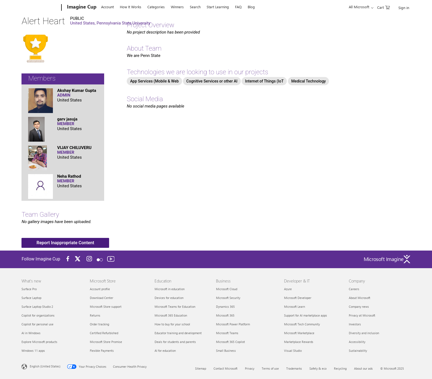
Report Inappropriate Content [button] (65, 242)
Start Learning (218, 6)
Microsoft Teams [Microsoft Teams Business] (227, 333)
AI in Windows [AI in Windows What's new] (30, 333)
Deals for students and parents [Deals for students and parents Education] (175, 342)
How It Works (130, 6)
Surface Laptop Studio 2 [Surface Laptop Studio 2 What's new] (37, 306)
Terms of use (270, 368)
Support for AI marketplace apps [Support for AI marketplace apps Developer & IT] (305, 315)
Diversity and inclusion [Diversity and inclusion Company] (364, 333)
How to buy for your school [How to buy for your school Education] (172, 324)
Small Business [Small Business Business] (226, 350)
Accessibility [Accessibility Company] (357, 342)
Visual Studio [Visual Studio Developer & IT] (293, 350)
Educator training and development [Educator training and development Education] (178, 333)
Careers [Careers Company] (354, 289)
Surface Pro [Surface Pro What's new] (29, 289)
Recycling (340, 368)
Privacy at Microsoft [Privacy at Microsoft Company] (362, 315)
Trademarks (294, 368)
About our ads (363, 368)
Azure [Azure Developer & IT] (288, 289)
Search (195, 6)
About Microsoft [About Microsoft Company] (359, 298)
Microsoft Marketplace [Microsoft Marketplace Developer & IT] (299, 333)
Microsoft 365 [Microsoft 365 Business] (225, 315)
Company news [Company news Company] (359, 306)
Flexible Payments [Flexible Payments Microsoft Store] (102, 350)
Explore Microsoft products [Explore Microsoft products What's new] (39, 342)
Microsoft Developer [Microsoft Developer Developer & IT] (297, 298)
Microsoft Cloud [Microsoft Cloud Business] (226, 289)
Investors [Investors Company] (355, 324)
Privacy (249, 368)
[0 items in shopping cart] (383, 7)
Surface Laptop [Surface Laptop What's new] (31, 298)
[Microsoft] (40, 7)
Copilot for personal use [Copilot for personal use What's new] (37, 324)
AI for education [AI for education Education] (165, 350)
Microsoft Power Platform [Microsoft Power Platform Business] (233, 324)
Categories (156, 6)
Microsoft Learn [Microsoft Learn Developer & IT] (294, 306)
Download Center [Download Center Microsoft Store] (101, 298)
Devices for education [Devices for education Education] (169, 298)
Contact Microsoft (225, 368)
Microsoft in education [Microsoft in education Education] (170, 289)
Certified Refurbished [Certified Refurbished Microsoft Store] (104, 333)
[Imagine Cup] (81, 7)
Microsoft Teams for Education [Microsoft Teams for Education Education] (175, 306)
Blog (251, 6)
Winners (177, 6)
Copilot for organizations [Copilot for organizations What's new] (38, 315)
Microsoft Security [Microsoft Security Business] (228, 298)
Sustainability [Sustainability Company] (358, 350)
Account (107, 6)
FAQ (238, 6)
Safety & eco (317, 368)
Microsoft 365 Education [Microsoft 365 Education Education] (171, 315)
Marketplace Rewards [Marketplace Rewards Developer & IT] (298, 342)
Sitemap (200, 368)
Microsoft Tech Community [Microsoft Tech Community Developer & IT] (302, 324)
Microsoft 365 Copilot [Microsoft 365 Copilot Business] (230, 342)
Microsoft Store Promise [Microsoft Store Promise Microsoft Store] (106, 342)
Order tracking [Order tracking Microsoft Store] (99, 324)
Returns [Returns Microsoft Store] (95, 315)
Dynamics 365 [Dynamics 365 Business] (225, 306)
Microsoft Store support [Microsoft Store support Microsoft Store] (105, 306)
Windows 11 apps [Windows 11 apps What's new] (33, 350)
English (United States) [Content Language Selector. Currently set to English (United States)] (45, 366)
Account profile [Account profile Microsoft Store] (100, 289)
